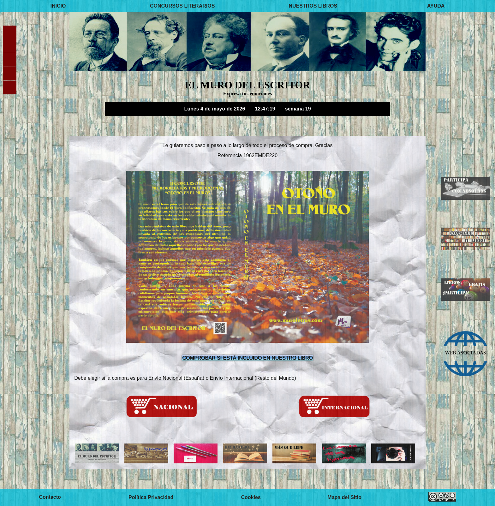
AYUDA (435, 6)
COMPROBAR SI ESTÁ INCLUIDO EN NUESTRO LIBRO (247, 357)
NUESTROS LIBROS (313, 6)
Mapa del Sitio (344, 497)
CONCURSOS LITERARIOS (182, 6)
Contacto (50, 497)
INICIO (58, 6)
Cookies (251, 497)
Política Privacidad (150, 497)
